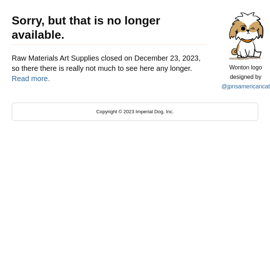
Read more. (31, 79)
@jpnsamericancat (245, 86)
